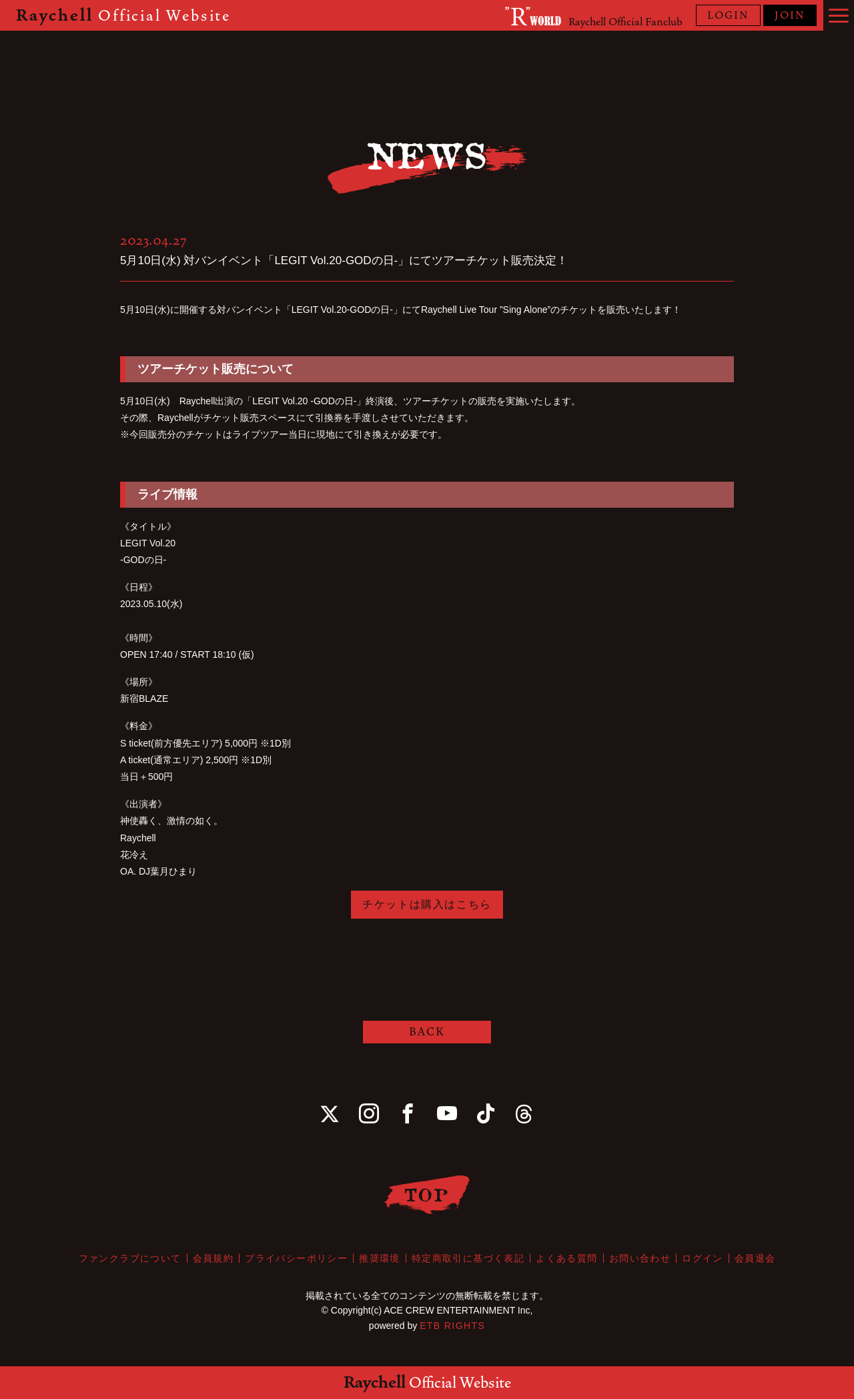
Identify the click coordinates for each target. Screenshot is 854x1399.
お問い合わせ (640, 1258)
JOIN (790, 15)
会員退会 (755, 1258)
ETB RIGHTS (452, 1325)
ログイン (702, 1258)
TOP (427, 1195)
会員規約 (213, 1258)
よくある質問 (566, 1258)
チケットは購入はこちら (427, 904)
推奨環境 (379, 1258)
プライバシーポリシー (296, 1258)
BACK (427, 1032)
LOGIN (728, 15)
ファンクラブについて (130, 1258)
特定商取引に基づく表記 (468, 1258)
